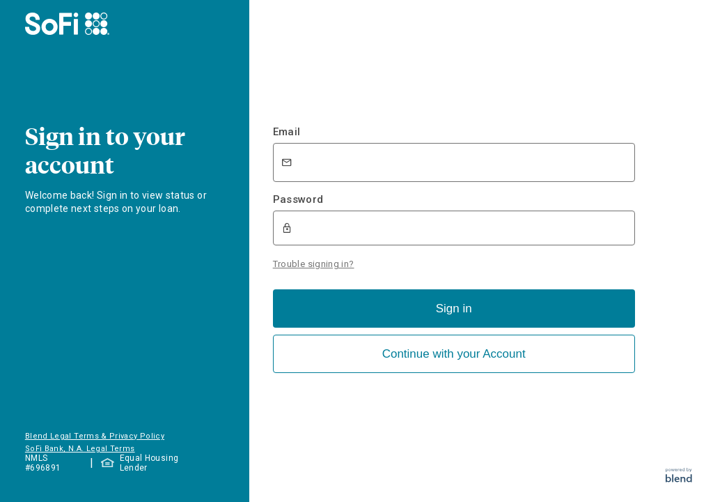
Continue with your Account (454, 353)
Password (298, 199)
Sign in (454, 308)
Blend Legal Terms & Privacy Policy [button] (94, 436)
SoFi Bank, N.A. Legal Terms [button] (80, 448)
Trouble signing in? (313, 264)
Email (287, 132)
